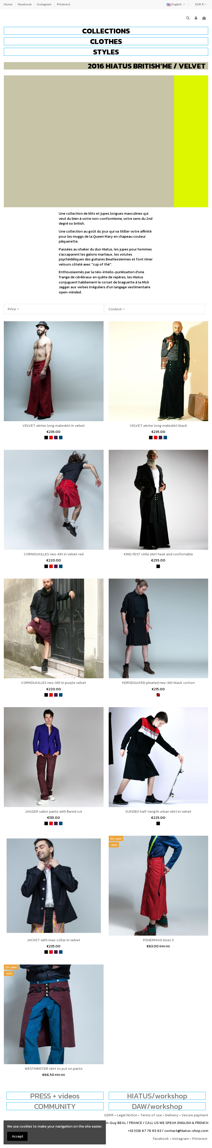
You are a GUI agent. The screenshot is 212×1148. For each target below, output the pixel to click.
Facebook (25, 4)
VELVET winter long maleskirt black (158, 425)
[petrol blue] (61, 437)
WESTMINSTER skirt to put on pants (53, 1068)
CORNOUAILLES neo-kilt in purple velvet (53, 682)
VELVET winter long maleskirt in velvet (53, 425)
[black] (46, 437)
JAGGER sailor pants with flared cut (53, 811)
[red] (51, 437)
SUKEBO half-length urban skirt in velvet (158, 811)
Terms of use (151, 1115)
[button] (106, 31)
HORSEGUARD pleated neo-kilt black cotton (158, 682)
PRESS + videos (55, 1095)
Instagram (44, 4)
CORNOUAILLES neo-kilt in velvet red (53, 554)
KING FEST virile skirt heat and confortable (158, 554)
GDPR (109, 1115)
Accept (17, 1136)
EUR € (200, 4)
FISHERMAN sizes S (158, 940)
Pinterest (63, 4)
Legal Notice (127, 1115)
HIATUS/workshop (157, 1095)
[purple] (56, 437)
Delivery (171, 1115)
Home (8, 4)
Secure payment (195, 1115)
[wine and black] (158, 695)
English (176, 4)
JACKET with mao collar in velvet (53, 940)
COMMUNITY (55, 1106)
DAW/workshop (157, 1106)
